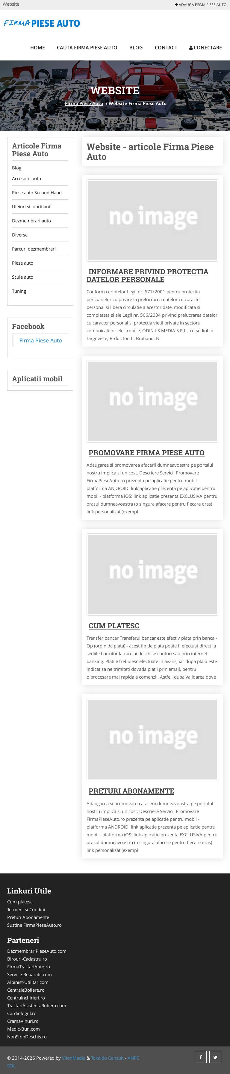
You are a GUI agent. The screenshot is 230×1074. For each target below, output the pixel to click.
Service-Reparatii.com (29, 974)
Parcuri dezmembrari (34, 249)
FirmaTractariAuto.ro (28, 967)
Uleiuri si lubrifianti (32, 207)
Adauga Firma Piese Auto (200, 4)
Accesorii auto (26, 178)
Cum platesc (114, 625)
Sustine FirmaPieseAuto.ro (34, 925)
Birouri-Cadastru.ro (27, 959)
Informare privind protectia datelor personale (147, 275)
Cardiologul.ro (22, 1013)
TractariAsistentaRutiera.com (36, 1005)
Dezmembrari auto (31, 221)
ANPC (133, 1058)
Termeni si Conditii (26, 909)
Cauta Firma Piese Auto (87, 47)
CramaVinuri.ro (23, 1021)
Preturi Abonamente (28, 917)
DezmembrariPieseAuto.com (36, 951)
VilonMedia (73, 1058)
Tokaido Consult (107, 1058)
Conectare (205, 47)
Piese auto (22, 263)
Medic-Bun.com (23, 1029)
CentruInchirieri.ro (26, 998)
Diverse (20, 235)
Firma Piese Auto (84, 103)
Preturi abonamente (131, 791)
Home (37, 47)
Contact (166, 47)
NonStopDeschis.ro (27, 1037)
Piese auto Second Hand (37, 192)
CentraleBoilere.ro (26, 990)
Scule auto (22, 277)
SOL (11, 1066)
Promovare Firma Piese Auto (147, 452)
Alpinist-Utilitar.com (28, 982)
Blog (136, 47)
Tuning (19, 291)
